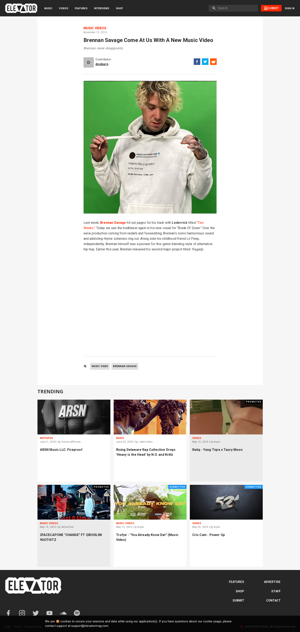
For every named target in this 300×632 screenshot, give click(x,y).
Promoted (254, 402)
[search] (236, 8)
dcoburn (101, 64)
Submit (238, 600)
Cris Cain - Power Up (208, 535)
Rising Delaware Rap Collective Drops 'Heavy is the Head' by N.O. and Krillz (146, 452)
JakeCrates (146, 441)
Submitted (177, 487)
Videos (63, 8)
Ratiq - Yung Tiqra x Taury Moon (217, 450)
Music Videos (95, 28)
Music (48, 8)
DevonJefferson (71, 441)
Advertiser (67, 527)
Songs (196, 438)
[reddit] (213, 62)
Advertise (272, 582)
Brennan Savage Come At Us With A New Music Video (148, 40)
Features (81, 8)
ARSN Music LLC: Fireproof (61, 450)
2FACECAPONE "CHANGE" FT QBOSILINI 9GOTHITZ (71, 537)
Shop (119, 8)
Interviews (101, 8)
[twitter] (205, 62)
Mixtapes (46, 438)
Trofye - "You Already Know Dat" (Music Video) (147, 537)
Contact (273, 600)
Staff (276, 591)
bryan (217, 441)
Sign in (289, 8)
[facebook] (197, 62)
